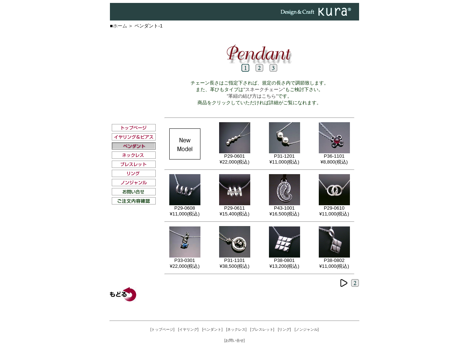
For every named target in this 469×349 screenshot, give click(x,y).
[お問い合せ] (234, 340)
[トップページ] (163, 329)
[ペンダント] (212, 329)
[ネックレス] (236, 329)
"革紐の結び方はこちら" (252, 96)
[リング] (284, 329)
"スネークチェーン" (264, 89)
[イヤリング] (188, 329)
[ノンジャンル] (307, 329)
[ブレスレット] (262, 329)
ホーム (120, 26)
